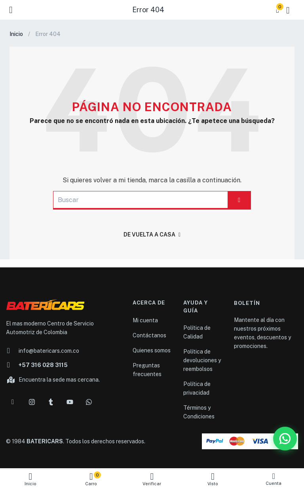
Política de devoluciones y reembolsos (202, 360)
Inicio (30, 479)
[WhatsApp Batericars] (285, 438)
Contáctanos (149, 335)
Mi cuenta (145, 320)
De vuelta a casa (152, 234)
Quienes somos (152, 350)
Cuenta (273, 479)
